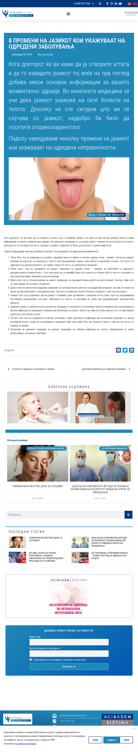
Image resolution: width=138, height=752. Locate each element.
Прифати (125, 740)
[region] (69, 739)
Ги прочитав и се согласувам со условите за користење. (58, 660)
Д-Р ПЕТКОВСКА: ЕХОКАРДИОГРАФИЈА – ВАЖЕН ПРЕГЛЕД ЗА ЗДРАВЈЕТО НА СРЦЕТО (110, 556)
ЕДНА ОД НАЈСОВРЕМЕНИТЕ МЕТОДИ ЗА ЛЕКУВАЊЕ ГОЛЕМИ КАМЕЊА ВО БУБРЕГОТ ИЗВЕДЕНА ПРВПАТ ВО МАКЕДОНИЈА (100, 489)
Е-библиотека (84, 3)
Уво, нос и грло (45, 54)
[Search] (128, 515)
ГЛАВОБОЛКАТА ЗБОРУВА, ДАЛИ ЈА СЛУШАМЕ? (37, 486)
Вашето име (35, 637)
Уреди (92, 740)
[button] (100, 3)
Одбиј (108, 740)
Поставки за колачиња (25, 743)
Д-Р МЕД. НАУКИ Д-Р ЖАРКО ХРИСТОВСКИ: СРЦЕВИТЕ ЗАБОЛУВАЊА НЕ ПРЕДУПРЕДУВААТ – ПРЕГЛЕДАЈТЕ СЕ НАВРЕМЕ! (47, 557)
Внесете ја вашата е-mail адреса (45, 648)
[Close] (135, 728)
